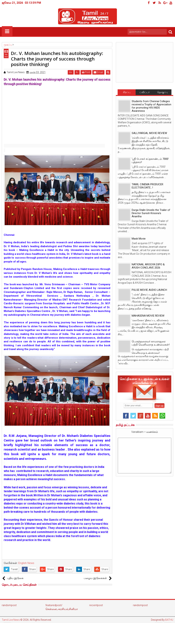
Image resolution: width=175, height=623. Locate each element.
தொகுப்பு (162, 92)
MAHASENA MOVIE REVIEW (148, 315)
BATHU (169, 619)
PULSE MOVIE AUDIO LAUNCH (149, 289)
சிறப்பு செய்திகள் (126, 93)
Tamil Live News (11, 619)
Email (98, 72)
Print (86, 72)
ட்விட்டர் (145, 92)
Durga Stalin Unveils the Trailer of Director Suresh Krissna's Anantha (151, 213)
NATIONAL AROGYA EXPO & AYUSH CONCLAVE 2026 (148, 266)
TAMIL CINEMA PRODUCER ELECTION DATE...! (147, 186)
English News (26, 563)
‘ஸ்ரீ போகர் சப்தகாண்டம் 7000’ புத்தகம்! (150, 160)
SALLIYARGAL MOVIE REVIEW (149, 133)
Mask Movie (139, 238)
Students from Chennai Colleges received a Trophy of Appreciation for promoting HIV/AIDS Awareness (151, 106)
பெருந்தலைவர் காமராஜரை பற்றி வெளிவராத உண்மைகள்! (150, 343)
